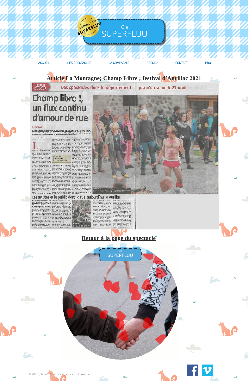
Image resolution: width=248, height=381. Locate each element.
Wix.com (85, 374)
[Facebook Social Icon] (192, 370)
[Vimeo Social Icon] (207, 370)
